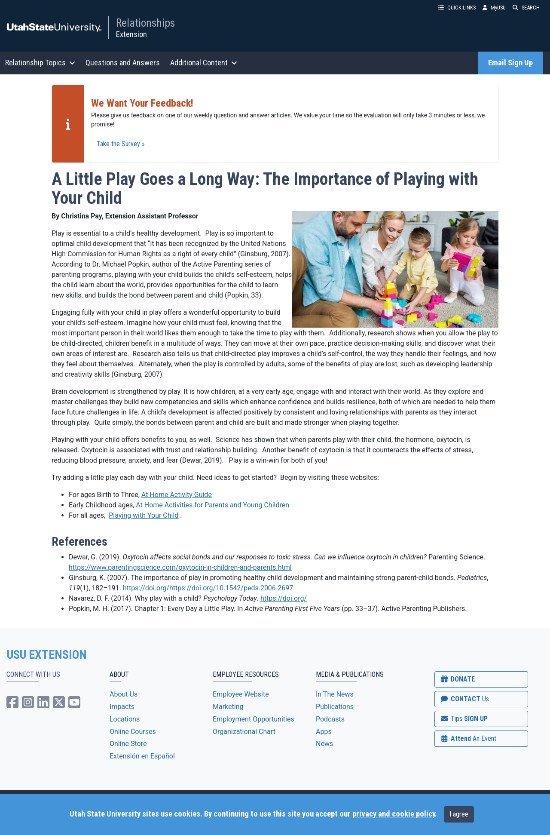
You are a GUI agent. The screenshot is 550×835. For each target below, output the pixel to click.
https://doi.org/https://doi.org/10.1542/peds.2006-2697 (208, 588)
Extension (131, 34)
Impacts (122, 707)
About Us (124, 694)
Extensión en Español (142, 756)
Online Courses (133, 732)
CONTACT (464, 699)
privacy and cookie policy (393, 814)
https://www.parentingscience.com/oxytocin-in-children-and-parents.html (180, 567)
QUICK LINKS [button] (457, 7)
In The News (335, 694)
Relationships (145, 22)
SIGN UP (463, 719)
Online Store (128, 744)
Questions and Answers (123, 62)
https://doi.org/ (283, 598)
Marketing (228, 707)
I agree (458, 814)
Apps (324, 732)
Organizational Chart (244, 732)
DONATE (457, 679)
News (324, 744)
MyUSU (494, 7)
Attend (468, 738)
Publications (335, 707)
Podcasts (330, 719)
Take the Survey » (121, 144)
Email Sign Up (510, 63)
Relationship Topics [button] (40, 62)
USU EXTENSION (47, 655)
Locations (125, 719)
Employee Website (241, 694)
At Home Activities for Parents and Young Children (212, 505)
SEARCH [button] (526, 7)
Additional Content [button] (203, 62)
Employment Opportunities (253, 719)
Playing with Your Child (143, 515)
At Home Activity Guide (176, 495)
